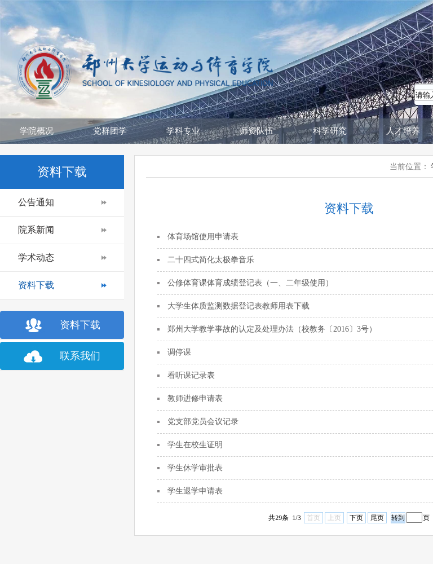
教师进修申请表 (195, 398)
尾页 (377, 518)
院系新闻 (36, 230)
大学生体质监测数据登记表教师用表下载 (238, 306)
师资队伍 (256, 130)
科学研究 (330, 130)
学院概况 (37, 130)
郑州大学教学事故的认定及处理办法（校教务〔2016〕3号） (272, 329)
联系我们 (80, 356)
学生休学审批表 (195, 468)
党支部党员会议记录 (202, 421)
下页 (356, 518)
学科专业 (183, 130)
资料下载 (36, 285)
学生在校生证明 (195, 444)
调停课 (179, 352)
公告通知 (36, 202)
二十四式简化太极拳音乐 (210, 259)
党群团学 (110, 130)
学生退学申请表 (195, 491)
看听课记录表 (191, 375)
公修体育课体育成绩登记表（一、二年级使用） (250, 283)
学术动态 (36, 257)
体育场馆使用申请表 (202, 236)
